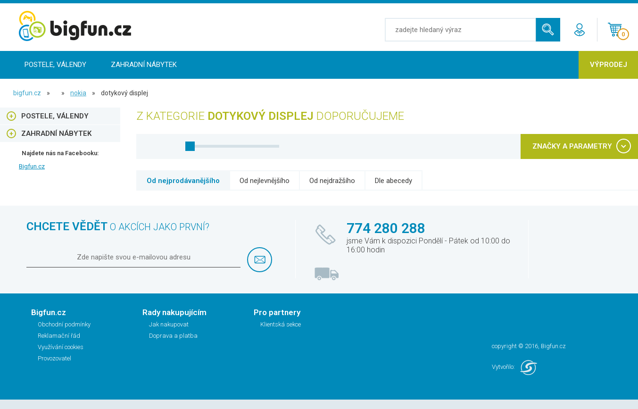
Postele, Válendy (55, 64)
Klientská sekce (280, 324)
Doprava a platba (173, 335)
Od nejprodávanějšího (183, 180)
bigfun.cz (27, 93)
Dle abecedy (393, 180)
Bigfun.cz (32, 166)
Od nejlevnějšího (265, 180)
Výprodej (608, 64)
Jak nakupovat (169, 324)
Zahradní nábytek (144, 64)
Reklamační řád (59, 335)
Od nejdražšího (332, 180)
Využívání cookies (60, 347)
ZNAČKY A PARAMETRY (572, 146)
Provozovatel (54, 358)
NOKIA (78, 93)
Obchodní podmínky (64, 324)
